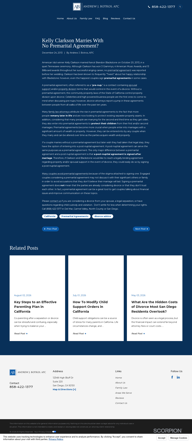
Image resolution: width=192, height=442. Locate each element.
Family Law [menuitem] (86, 18)
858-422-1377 (163, 6)
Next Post (141, 228)
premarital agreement (119, 70)
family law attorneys (59, 111)
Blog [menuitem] (105, 18)
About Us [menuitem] (72, 18)
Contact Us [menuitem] (129, 18)
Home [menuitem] (60, 18)
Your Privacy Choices (45, 432)
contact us (55, 201)
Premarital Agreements (75, 216)
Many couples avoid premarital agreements (65, 173)
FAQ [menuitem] (97, 18)
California (49, 216)
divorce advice (102, 216)
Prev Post (50, 228)
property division (67, 89)
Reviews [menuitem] (115, 18)
